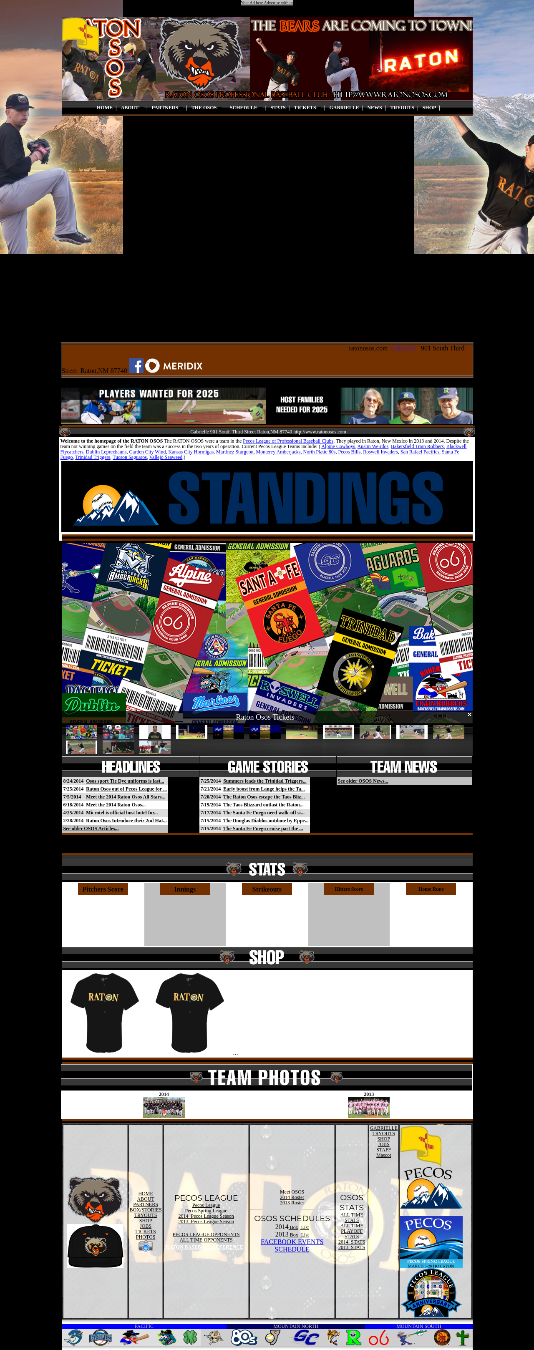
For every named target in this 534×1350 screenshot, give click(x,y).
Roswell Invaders (380, 452)
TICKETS (307, 108)
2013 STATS (351, 1247)
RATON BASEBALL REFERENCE (204, 1247)
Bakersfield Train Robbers (417, 446)
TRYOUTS (402, 108)
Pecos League (206, 1205)
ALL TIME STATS (351, 1217)
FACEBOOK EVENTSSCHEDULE (292, 1245)
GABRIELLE (344, 108)
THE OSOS (206, 108)
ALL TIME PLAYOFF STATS (351, 1231)
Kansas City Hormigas (191, 452)
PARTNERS (167, 108)
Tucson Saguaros (130, 457)
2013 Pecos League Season (206, 1221)
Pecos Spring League (206, 1211)
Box (293, 1227)
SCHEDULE (246, 108)
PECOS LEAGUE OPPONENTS (206, 1234)
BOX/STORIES (146, 1210)
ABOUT (132, 108)
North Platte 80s (319, 452)
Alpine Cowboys (338, 446)
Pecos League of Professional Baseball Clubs (288, 441)
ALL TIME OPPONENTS (205, 1240)
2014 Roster (292, 1197)
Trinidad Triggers (92, 457)
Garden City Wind (147, 452)
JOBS (145, 1226)
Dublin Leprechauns (106, 452)
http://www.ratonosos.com (319, 432)
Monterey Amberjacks (278, 452)
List (304, 1227)
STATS (277, 108)
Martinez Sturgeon (234, 452)
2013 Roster (292, 1203)
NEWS (374, 108)
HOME (105, 108)
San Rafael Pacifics (419, 452)
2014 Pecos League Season (206, 1216)
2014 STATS (351, 1242)
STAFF (383, 1150)
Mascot (383, 1155)
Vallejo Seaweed (166, 457)
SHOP (429, 108)
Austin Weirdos (373, 446)
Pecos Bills (349, 452)
